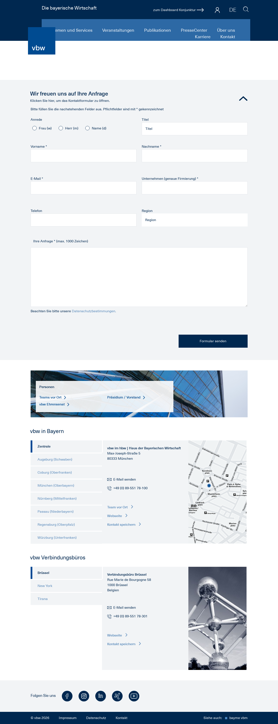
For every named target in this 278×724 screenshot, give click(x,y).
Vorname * (39, 146)
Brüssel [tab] (43, 573)
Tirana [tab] (43, 599)
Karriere (203, 36)
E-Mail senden (121, 479)
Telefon (36, 211)
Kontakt (227, 36)
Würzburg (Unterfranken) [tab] (57, 538)
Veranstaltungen (118, 30)
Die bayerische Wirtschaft (69, 8)
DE (232, 10)
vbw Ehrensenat (54, 404)
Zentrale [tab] (44, 446)
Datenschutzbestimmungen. (94, 311)
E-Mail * (37, 179)
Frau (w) (45, 128)
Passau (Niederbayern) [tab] (56, 511)
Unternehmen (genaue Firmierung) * (170, 179)
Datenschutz (96, 718)
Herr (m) (71, 128)
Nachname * (151, 146)
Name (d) (99, 128)
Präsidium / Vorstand (126, 397)
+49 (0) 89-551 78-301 (130, 616)
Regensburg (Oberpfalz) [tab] (56, 524)
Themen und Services (72, 30)
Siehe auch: (226, 718)
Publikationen (158, 30)
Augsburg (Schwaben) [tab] (55, 459)
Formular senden (213, 341)
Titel (145, 119)
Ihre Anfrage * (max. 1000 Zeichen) (60, 241)
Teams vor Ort (52, 397)
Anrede (36, 119)
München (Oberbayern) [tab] (56, 485)
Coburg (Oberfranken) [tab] (55, 472)
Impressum (68, 718)
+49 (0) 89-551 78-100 (130, 488)
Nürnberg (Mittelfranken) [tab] (57, 498)
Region (147, 211)
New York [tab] (45, 586)
